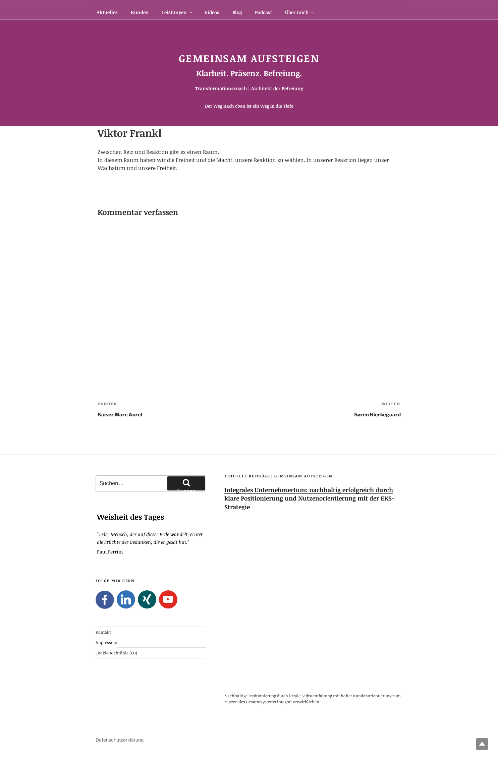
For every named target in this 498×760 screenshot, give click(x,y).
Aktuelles (107, 12)
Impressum (106, 642)
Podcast (263, 12)
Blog (237, 12)
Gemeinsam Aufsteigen (249, 58)
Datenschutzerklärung (120, 740)
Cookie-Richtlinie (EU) (116, 652)
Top (482, 744)
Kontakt (103, 631)
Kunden (140, 12)
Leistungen (177, 12)
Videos (212, 12)
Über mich (300, 12)
